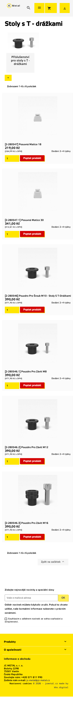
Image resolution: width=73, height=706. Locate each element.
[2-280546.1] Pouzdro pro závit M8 (26, 371)
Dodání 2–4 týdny (60, 151)
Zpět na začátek (53, 561)
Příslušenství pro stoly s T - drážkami (20, 60)
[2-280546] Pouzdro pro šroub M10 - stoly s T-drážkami (38, 295)
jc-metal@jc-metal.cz (38, 680)
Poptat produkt (32, 158)
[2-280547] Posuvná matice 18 (23, 144)
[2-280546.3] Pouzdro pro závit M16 (26, 523)
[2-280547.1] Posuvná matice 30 (24, 220)
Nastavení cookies (21, 683)
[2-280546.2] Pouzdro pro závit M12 (26, 447)
